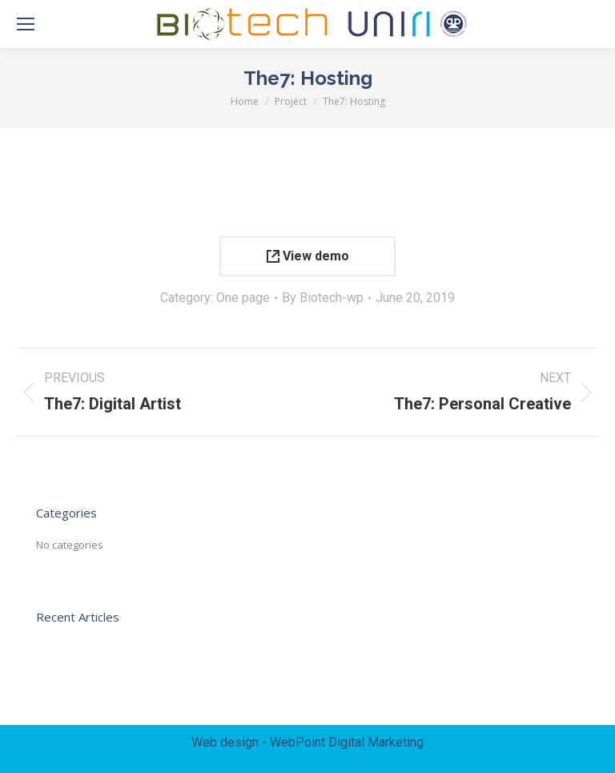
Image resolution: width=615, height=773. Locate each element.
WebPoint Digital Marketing (347, 742)
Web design (225, 742)
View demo (308, 256)
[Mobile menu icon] (25, 24)
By (323, 297)
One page (243, 297)
